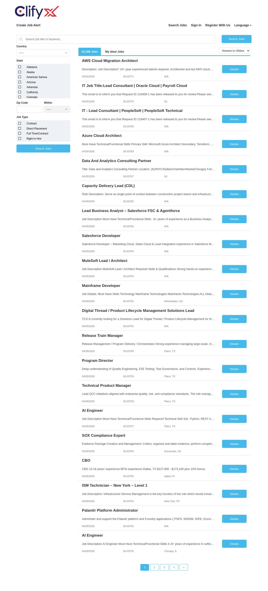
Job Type (22, 117)
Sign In (196, 25)
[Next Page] (183, 567)
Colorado (32, 97)
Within (48, 102)
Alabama (32, 67)
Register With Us (217, 25)
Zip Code (22, 102)
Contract (32, 123)
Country (21, 46)
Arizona (31, 82)
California (32, 92)
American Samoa (37, 77)
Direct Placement (37, 128)
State (19, 60)
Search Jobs (177, 25)
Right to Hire (34, 138)
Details (234, 69)
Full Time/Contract (37, 133)
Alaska (31, 72)
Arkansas (32, 87)
